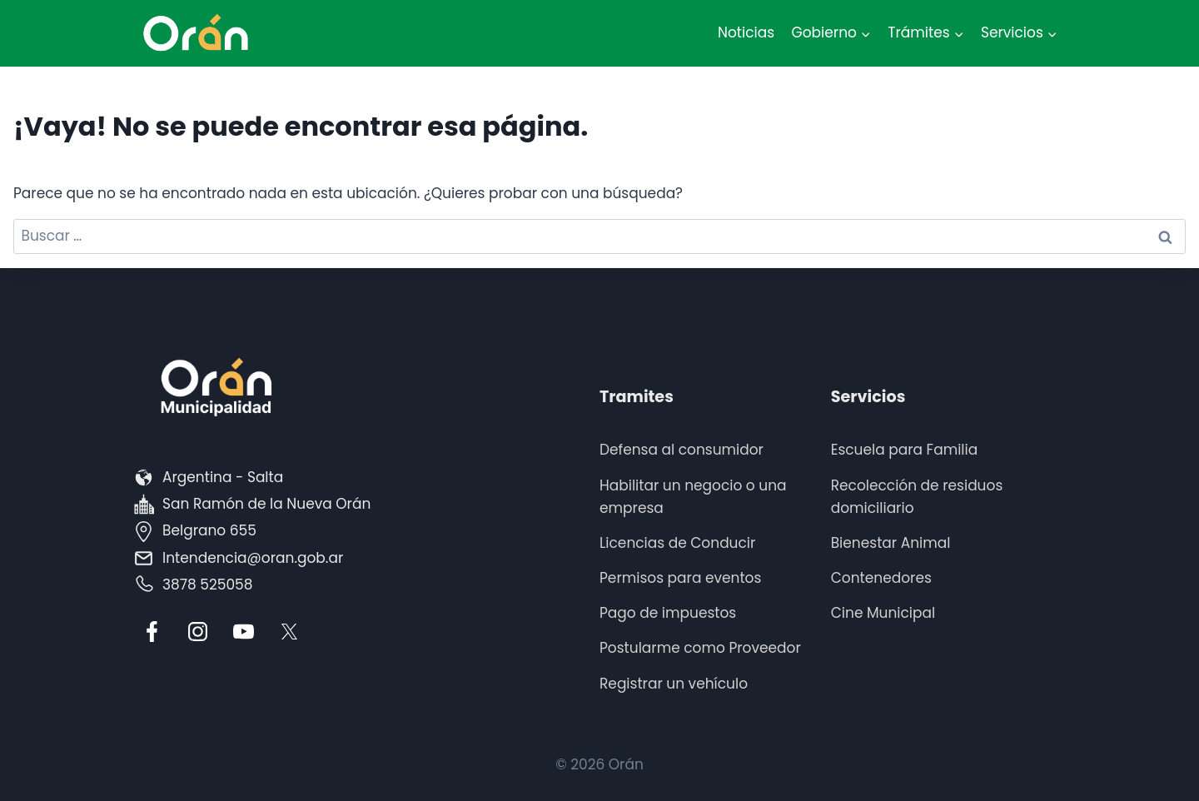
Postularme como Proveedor (700, 648)
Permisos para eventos (680, 578)
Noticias (746, 32)
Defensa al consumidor (682, 450)
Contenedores (881, 578)
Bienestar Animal (891, 543)
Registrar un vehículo (674, 684)
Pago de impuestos (668, 613)
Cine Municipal (883, 613)
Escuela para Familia (904, 450)
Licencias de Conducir (677, 543)
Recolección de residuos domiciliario (917, 496)
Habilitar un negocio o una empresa (693, 496)
